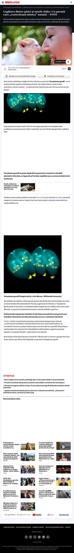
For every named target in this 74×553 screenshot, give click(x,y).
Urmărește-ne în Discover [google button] (53, 76)
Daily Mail (58, 197)
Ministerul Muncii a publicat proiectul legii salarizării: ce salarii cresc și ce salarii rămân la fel (10, 505)
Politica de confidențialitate (54, 527)
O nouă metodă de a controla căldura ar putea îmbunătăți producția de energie (46, 445)
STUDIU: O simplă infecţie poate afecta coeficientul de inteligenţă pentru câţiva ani (36, 321)
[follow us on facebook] (64, 515)
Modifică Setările (37, 532)
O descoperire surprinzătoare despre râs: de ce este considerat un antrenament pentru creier (11, 445)
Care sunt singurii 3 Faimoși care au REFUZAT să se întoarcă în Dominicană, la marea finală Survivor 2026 (47, 468)
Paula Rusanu (12, 69)
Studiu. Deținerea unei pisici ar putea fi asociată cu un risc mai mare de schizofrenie (11, 186)
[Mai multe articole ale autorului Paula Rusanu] (5, 69)
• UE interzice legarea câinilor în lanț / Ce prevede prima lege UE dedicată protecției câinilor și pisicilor (36, 387)
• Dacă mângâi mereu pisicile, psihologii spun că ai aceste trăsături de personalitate (33, 380)
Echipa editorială (9, 527)
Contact (67, 527)
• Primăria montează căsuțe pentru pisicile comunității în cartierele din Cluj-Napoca (34, 383)
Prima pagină (7, 7)
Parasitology (41, 197)
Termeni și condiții (38, 527)
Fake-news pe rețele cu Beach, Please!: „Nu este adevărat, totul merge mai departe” (11, 456)
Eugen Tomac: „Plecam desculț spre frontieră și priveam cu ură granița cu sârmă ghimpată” (47, 481)
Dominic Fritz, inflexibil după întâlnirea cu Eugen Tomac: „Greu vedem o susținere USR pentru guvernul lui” (11, 468)
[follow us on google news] (10, 515)
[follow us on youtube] (37, 515)
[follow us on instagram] (50, 515)
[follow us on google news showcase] (23, 515)
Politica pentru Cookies (23, 527)
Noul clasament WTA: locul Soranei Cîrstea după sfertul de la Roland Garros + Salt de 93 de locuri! (46, 456)
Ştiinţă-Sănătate (16, 7)
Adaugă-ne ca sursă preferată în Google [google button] (20, 76)
